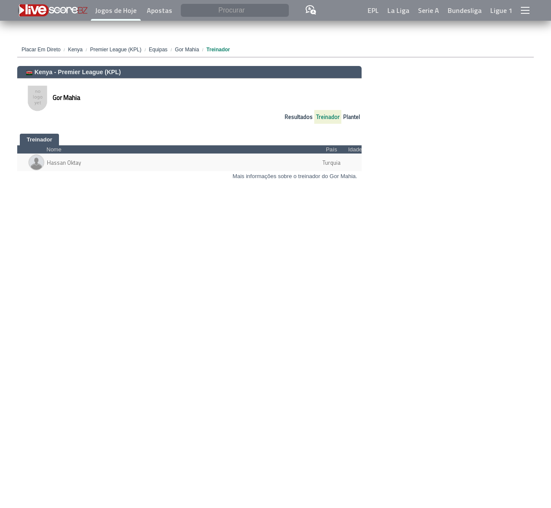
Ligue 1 (501, 10)
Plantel (351, 117)
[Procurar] (235, 10)
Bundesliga (465, 10)
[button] (525, 10)
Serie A (428, 10)
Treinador (328, 117)
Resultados (299, 117)
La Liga (398, 10)
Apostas (159, 10)
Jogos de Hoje (115, 10)
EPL (373, 10)
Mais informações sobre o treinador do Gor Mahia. (294, 176)
